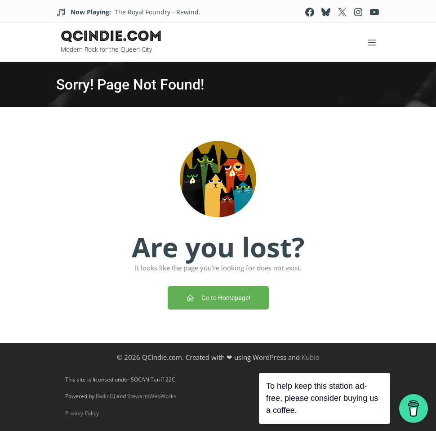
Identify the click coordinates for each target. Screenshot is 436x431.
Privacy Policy (82, 413)
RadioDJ (105, 396)
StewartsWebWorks (151, 396)
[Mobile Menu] (372, 42)
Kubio (311, 357)
